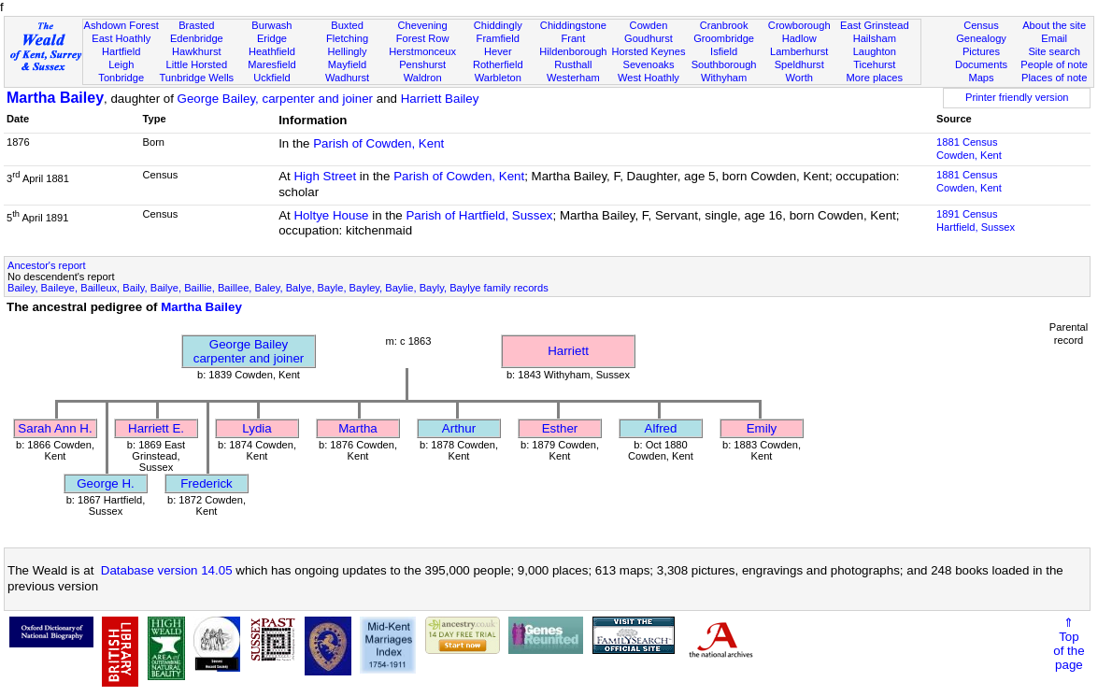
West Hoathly (648, 77)
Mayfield (347, 64)
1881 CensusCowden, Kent (969, 148)
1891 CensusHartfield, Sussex (975, 220)
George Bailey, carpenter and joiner (275, 99)
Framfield (498, 38)
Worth (798, 77)
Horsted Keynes (648, 51)
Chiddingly (498, 25)
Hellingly (347, 51)
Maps (980, 77)
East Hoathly (121, 38)
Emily (762, 428)
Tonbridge (121, 77)
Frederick (206, 483)
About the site (1054, 25)
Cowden (649, 25)
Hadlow (799, 38)
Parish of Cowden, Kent (378, 143)
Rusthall (573, 64)
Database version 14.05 (167, 570)
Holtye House (330, 215)
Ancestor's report (46, 265)
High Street (324, 176)
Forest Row (422, 38)
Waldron (423, 77)
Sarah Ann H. (55, 428)
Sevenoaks (649, 64)
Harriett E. (156, 428)
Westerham (573, 77)
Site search (1054, 51)
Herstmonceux (422, 51)
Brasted (196, 25)
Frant (573, 38)
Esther (560, 428)
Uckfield (272, 77)
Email (1054, 38)
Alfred (661, 428)
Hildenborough (572, 51)
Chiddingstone (573, 25)
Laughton (874, 51)
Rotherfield (498, 64)
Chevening (423, 25)
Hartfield (121, 51)
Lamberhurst (799, 51)
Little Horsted (196, 64)
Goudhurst (648, 38)
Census (981, 25)
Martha (357, 428)
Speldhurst (799, 64)
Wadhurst (347, 77)
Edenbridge (196, 38)
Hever (498, 51)
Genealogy (981, 38)
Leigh (121, 64)
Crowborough (799, 25)
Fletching (347, 38)
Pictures (981, 51)
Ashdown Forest (121, 25)
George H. (106, 483)
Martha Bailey (55, 98)
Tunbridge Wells (197, 77)
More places (875, 77)
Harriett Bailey (440, 99)
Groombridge (723, 38)
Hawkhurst (196, 51)
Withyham (724, 77)
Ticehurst (874, 64)
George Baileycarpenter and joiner (249, 351)
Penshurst (422, 64)
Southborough (724, 64)
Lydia (256, 428)
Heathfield (272, 51)
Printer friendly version (1017, 97)
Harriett (568, 351)
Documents (981, 64)
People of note (1054, 64)
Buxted (347, 25)
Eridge (272, 38)
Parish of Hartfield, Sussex (479, 215)
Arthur (459, 428)
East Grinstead (874, 25)
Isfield (723, 51)
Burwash (271, 25)
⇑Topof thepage (1068, 644)
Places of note (1054, 77)
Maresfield (271, 64)
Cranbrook (724, 25)
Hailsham (874, 38)
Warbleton (498, 77)
